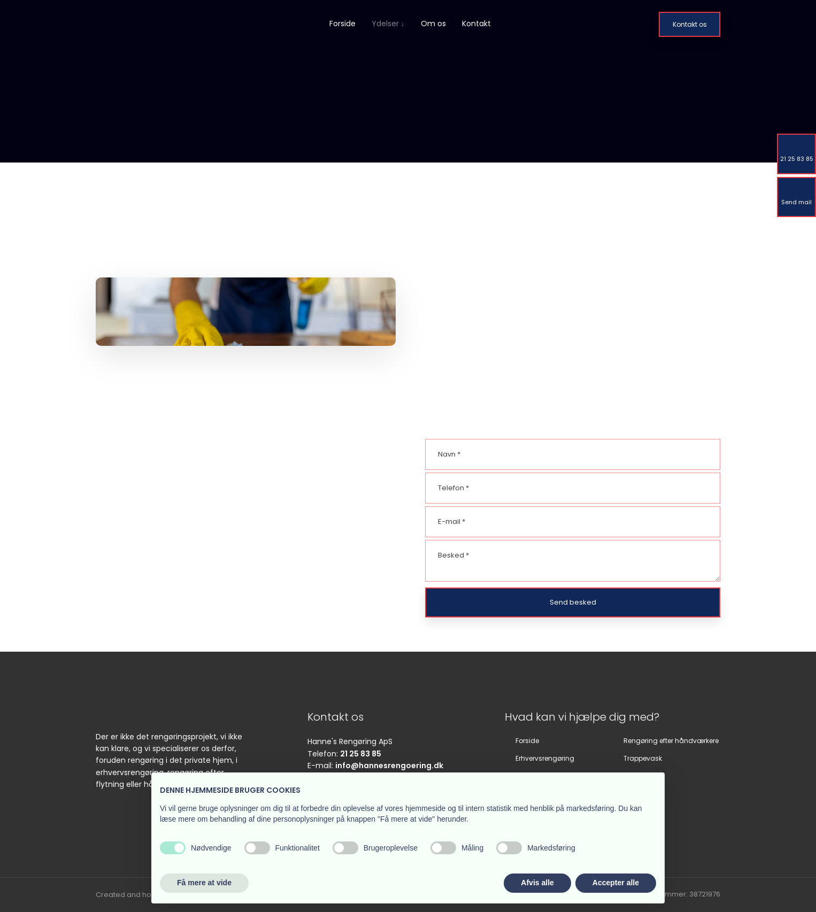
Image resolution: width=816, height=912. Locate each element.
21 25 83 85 (360, 753)
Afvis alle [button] (537, 882)
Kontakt (476, 23)
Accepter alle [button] (615, 882)
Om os (433, 23)
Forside (342, 23)
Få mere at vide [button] (204, 882)
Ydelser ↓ (388, 23)
